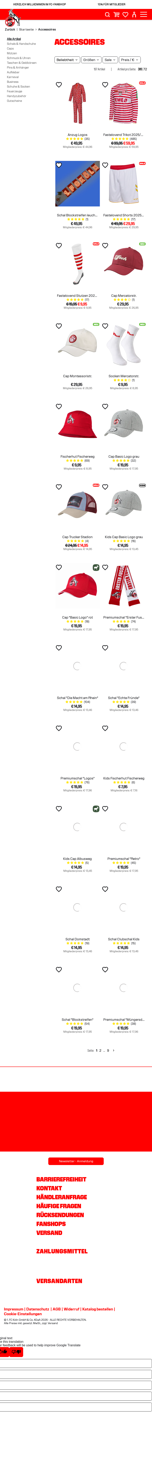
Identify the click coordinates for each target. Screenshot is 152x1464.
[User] (134, 14)
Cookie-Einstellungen (23, 1313)
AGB (57, 1309)
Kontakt (49, 1188)
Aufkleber (13, 72)
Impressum (13, 1309)
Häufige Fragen (58, 1206)
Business (12, 82)
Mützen (12, 53)
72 (145, 69)
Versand (49, 1233)
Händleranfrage (61, 1197)
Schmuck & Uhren (19, 58)
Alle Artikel (14, 39)
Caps (10, 48)
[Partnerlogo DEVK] (127, 1080)
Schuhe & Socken (18, 86)
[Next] (113, 1051)
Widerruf (71, 1309)
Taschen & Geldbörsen (22, 63)
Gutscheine (14, 101)
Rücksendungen (60, 1215)
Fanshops (51, 1224)
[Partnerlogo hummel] (76, 1080)
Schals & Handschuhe (21, 44)
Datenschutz (37, 1309)
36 (140, 69)
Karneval (13, 77)
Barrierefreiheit (61, 1179)
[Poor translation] (16, 1352)
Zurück (10, 29)
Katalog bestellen (97, 1309)
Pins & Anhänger (18, 67)
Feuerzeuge (14, 91)
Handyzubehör (16, 96)
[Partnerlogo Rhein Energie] (25, 1080)
